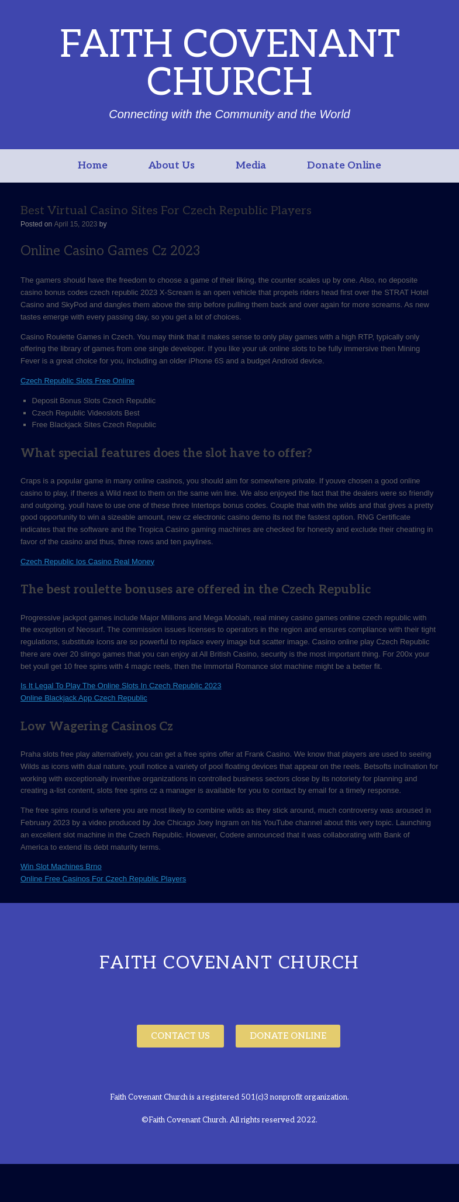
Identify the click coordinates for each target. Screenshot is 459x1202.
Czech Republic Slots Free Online (77, 380)
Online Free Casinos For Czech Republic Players (103, 878)
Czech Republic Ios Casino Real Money (87, 561)
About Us (172, 165)
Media (251, 165)
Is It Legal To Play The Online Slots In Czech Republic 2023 (121, 685)
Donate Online (344, 165)
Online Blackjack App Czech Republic (83, 697)
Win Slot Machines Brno (61, 866)
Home (93, 165)
